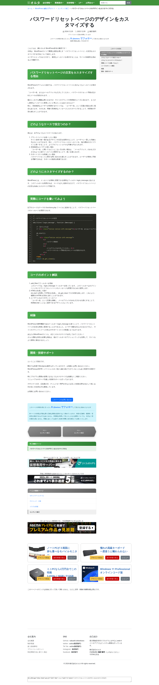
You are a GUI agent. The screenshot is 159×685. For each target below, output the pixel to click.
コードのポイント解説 (107, 66)
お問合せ (89, 3)
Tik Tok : (72, 646)
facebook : (70, 652)
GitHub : (73, 641)
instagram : (70, 649)
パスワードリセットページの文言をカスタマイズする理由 (115, 54)
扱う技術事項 (32, 646)
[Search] (113, 3)
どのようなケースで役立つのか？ (111, 57)
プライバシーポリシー (36, 649)
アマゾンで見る (43, 558)
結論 (102, 69)
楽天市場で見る (59, 558)
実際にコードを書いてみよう (109, 63)
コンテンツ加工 (35, 512)
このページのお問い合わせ (62, 400)
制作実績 (31, 643)
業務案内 (58, 3)
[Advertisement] (79, 609)
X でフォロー (81, 38)
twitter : (72, 643)
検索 (128, 3)
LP (80, 3)
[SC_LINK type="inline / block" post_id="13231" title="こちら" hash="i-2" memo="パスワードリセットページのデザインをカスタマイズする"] (79, 679)
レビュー (72, 558)
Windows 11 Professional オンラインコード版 (115, 570)
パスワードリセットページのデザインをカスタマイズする (48, 449)
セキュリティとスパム (37, 496)
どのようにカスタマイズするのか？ (111, 60)
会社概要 (31, 641)
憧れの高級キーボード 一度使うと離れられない (114, 549)
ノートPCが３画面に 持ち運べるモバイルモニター (62, 551)
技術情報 (70, 3)
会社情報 (46, 3)
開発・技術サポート (107, 71)
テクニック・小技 (35, 501)
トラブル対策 (34, 506)
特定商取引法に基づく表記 (37, 652)
